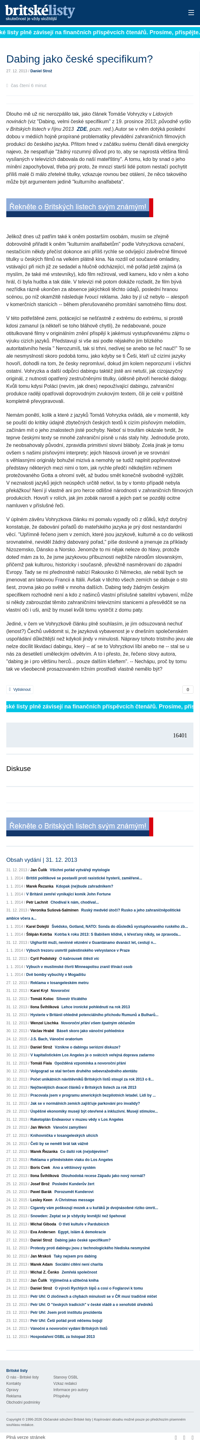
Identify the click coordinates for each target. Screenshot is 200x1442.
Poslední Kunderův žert (73, 1184)
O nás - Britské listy (22, 1377)
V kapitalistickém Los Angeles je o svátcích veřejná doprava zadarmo (92, 1055)
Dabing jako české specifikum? (83, 1240)
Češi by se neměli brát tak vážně (59, 1144)
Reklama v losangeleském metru (59, 983)
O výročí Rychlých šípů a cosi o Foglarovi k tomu (99, 1288)
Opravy (12, 1390)
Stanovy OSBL (65, 1377)
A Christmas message (74, 1200)
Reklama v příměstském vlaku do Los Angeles (71, 1160)
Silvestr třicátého (72, 999)
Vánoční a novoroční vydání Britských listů (68, 1328)
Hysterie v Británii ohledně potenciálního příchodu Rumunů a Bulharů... (94, 1015)
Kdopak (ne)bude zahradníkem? (84, 886)
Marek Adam (41, 1264)
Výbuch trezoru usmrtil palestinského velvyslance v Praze (78, 950)
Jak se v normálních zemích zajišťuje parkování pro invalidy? (85, 1103)
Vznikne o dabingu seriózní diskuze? (87, 1047)
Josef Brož (40, 1184)
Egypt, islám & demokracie (82, 1232)
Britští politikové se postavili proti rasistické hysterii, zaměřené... (84, 878)
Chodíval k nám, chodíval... (75, 902)
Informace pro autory (70, 1390)
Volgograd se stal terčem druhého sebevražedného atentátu (84, 1071)
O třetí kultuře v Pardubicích (84, 1224)
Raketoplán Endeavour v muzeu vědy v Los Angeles (76, 1119)
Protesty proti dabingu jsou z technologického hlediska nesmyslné (90, 1248)
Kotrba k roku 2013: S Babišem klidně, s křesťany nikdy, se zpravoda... (118, 934)
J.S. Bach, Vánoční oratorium (56, 1039)
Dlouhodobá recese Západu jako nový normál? (103, 1176)
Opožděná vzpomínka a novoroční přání (90, 1063)
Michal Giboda (43, 1224)
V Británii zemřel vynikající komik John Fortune (68, 894)
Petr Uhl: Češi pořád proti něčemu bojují (66, 1320)
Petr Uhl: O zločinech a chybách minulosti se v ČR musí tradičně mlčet (93, 1296)
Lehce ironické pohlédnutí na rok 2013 (96, 1007)
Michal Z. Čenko (44, 1272)
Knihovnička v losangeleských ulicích (64, 1135)
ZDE (82, 129)
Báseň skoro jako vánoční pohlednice (90, 1031)
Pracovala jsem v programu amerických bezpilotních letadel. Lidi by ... (93, 1095)
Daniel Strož (41, 71)
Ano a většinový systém (74, 1167)
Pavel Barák (41, 1192)
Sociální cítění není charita (79, 1264)
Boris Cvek (40, 1167)
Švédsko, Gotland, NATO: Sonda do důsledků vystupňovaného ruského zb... (119, 926)
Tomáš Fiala (41, 1063)
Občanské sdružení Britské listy (67, 1419)
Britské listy (79, 13)
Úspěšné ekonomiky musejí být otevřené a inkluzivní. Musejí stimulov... (94, 1111)
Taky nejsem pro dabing (75, 1256)
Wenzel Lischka (44, 1023)
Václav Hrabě (42, 1031)
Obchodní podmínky (23, 1402)
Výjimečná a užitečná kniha (74, 1280)
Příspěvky (61, 1396)
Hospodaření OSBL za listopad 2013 (62, 1337)
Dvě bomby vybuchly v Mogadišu (55, 974)
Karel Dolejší (37, 926)
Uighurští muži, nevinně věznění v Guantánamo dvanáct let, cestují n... (93, 942)
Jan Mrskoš (40, 1256)
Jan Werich (40, 1127)
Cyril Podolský (43, 958)
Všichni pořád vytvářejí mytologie (80, 870)
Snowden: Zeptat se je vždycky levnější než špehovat (78, 1216)
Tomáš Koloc (42, 999)
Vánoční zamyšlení (70, 1127)
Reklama (13, 1396)
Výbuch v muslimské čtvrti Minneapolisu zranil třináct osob (79, 967)
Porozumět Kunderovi (74, 1192)
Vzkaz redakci (65, 1383)
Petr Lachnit (37, 902)
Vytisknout (19, 689)
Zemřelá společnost (79, 1272)
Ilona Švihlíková (44, 1007)
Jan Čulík (38, 870)
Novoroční (60, 990)
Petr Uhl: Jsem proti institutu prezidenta (66, 1312)
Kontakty (13, 1383)
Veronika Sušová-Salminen (54, 910)
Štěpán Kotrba (39, 934)
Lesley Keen (41, 1200)
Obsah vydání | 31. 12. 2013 (41, 860)
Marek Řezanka (39, 886)
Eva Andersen (43, 1232)
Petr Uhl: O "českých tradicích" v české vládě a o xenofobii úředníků (91, 1304)
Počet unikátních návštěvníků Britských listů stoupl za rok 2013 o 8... (92, 1079)
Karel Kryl (39, 990)
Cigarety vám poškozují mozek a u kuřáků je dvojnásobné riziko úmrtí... (94, 1208)
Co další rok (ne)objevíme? (84, 1151)
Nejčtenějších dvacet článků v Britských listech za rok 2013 (83, 1087)
